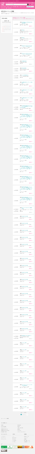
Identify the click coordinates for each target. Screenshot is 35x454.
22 (10, 28)
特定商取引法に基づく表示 (4, 429)
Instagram (15, 440)
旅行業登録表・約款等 (4, 431)
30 (7, 23)
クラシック (20, 6)
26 (6, 29)
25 (5, 29)
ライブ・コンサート (3, 6)
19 (6, 28)
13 (7, 26)
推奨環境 (19, 429)
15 (10, 26)
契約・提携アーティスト (27, 440)
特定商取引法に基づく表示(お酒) (5, 430)
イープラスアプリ (3, 436)
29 (6, 23)
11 (5, 26)
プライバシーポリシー (4, 427)
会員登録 (32, 2)
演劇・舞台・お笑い (16, 6)
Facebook (15, 437)
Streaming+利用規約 (3, 426)
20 (7, 28)
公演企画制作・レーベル (27, 441)
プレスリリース (26, 437)
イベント (11, 6)
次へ (27, 414)
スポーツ (8, 6)
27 (7, 29)
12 (6, 26)
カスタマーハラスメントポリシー (22, 431)
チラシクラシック (3, 437)
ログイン (29, 2)
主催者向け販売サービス (30, 6)
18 (5, 28)
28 (5, 23)
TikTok (14, 441)
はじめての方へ (19, 430)
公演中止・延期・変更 (20, 427)
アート (24, 6)
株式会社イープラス (26, 436)
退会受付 (19, 426)
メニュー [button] (32, 4)
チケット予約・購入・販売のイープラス (11, 2)
